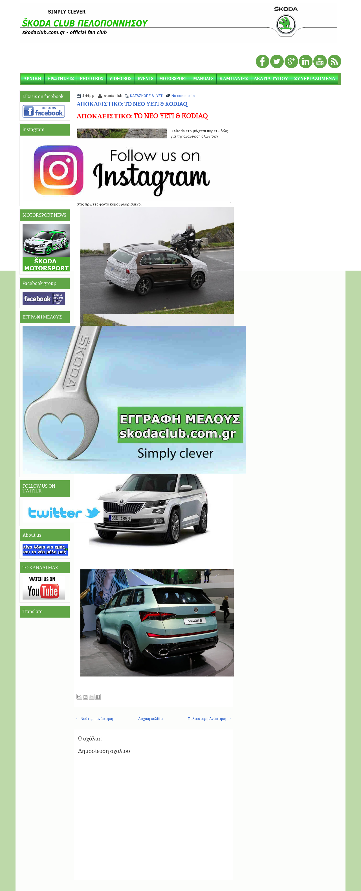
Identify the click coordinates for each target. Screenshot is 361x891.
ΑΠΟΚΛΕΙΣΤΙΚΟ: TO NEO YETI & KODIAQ (132, 104)
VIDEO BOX (120, 78)
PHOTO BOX (92, 78)
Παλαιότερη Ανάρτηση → (210, 719)
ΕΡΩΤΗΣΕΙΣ (60, 78)
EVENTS (145, 78)
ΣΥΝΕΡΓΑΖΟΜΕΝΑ (314, 78)
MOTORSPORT (173, 78)
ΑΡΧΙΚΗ (32, 78)
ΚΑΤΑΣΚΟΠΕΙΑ (142, 96)
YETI (160, 96)
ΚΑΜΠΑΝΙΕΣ (233, 78)
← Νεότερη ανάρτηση (94, 719)
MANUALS (203, 78)
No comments (183, 96)
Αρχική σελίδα (150, 719)
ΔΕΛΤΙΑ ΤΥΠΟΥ (271, 78)
